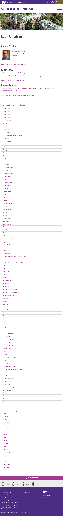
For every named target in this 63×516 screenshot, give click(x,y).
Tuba (4, 446)
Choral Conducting (8, 174)
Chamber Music (7, 165)
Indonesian (6, 286)
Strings (5, 431)
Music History (7, 337)
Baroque (5, 150)
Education (6, 227)
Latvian (5, 322)
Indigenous (6, 283)
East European (7, 224)
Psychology (6, 384)
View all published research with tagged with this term (17, 95)
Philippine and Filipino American (12, 369)
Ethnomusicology (8, 239)
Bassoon (5, 153)
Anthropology (7, 141)
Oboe (4, 351)
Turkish (5, 449)
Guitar (5, 265)
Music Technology (8, 339)
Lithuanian (6, 325)
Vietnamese (6, 452)
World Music (6, 467)
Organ (5, 360)
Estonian (5, 236)
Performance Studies (9, 366)
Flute (4, 248)
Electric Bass (6, 230)
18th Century (7, 111)
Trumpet (5, 443)
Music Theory (7, 343)
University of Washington (10, 512)
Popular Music (7, 381)
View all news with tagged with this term (13, 80)
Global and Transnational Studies (13, 262)
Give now (59, 2)
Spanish (5, 428)
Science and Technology (10, 411)
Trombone (6, 440)
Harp (4, 268)
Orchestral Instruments (10, 357)
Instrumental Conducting (10, 289)
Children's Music (8, 168)
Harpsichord (6, 271)
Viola (4, 455)
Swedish (5, 434)
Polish (5, 375)
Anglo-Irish (6, 138)
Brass (4, 156)
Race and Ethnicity (8, 393)
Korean (5, 316)
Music (4, 331)
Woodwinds (6, 464)
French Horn (7, 254)
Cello (4, 162)
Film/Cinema (6, 245)
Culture (5, 194)
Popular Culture (8, 378)
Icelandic (5, 277)
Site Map (45, 494)
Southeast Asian (8, 425)
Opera (5, 354)
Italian (5, 301)
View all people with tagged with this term (14, 64)
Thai (4, 437)
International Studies (9, 295)
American (6, 132)
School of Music (17, 9)
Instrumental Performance (11, 292)
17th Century (7, 108)
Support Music (31, 478)
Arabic (5, 144)
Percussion (6, 363)
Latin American (7, 319)
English (5, 233)
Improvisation (7, 280)
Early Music (6, 218)
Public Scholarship (8, 387)
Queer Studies (7, 390)
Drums (5, 215)
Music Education (8, 334)
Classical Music (7, 182)
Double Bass (7, 209)
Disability (6, 206)
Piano (4, 372)
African (5, 126)
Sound (5, 419)
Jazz (4, 307)
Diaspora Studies (8, 203)
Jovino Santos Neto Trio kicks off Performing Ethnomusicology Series (24, 76)
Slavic (4, 414)
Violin (4, 458)
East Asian (6, 221)
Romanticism (7, 399)
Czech (4, 197)
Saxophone (6, 405)
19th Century (7, 114)
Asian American (7, 147)
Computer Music (8, 188)
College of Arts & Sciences (38, 2)
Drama (5, 212)
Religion (5, 396)
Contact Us (45, 497)
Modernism (6, 328)
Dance (5, 200)
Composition (7, 185)
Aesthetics (6, 123)
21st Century (7, 120)
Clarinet (5, 179)
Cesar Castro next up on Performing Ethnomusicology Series (21, 73)
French (5, 251)
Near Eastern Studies (9, 348)
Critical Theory (7, 191)
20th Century (7, 117)
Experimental (7, 242)
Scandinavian (7, 408)
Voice (4, 461)
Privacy (45, 491)
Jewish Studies (7, 310)
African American (8, 129)
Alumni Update (46, 495)
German (5, 259)
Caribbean (6, 159)
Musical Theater (8, 345)
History (5, 274)
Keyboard (6, 313)
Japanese (6, 304)
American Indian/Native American (13, 135)
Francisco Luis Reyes (18, 51)
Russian (5, 402)
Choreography (7, 176)
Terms (44, 492)
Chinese (5, 171)
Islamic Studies (7, 298)
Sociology (6, 417)
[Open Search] (52, 2)
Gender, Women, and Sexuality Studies (14, 257)
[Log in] (48, 2)
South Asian (6, 423)
